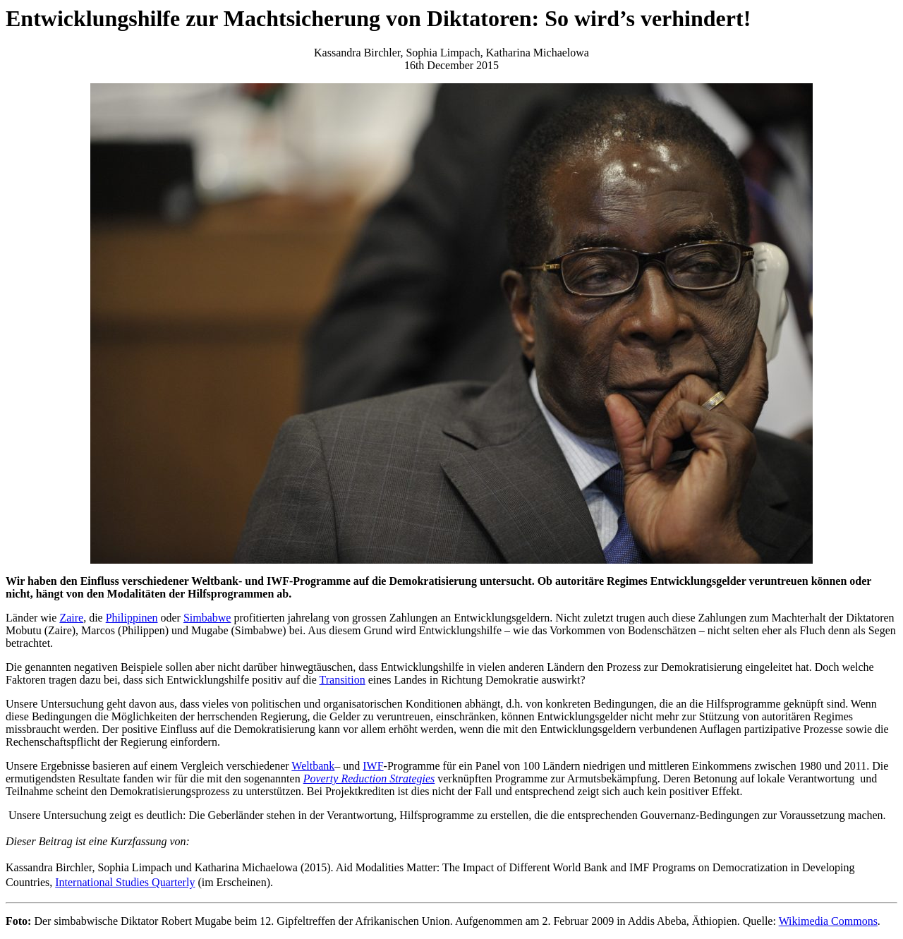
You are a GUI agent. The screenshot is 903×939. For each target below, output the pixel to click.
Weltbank (312, 766)
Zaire (71, 618)
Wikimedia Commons (828, 921)
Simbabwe (207, 618)
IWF (373, 766)
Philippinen (132, 618)
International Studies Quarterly (125, 882)
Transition (342, 680)
